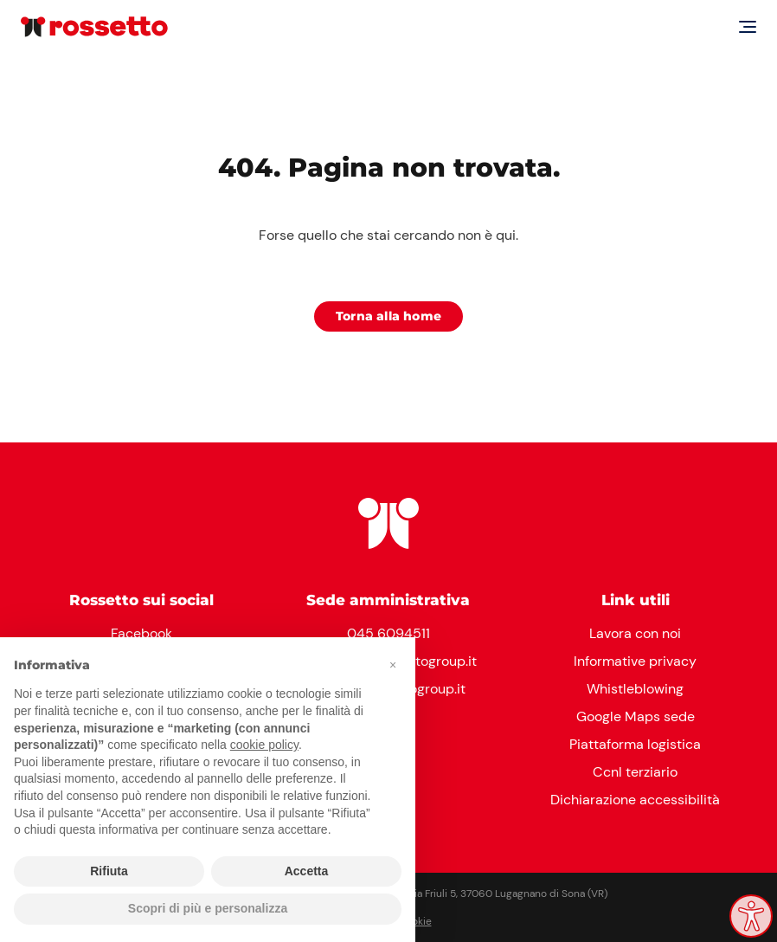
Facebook (141, 633)
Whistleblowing (635, 689)
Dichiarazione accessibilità (635, 799)
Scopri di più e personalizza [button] (207, 908)
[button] (393, 665)
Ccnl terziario (635, 772)
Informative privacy (635, 661)
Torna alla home (388, 316)
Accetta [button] (307, 871)
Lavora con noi (635, 633)
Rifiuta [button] (109, 871)
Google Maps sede (635, 716)
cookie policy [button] (264, 745)
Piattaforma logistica (635, 744)
